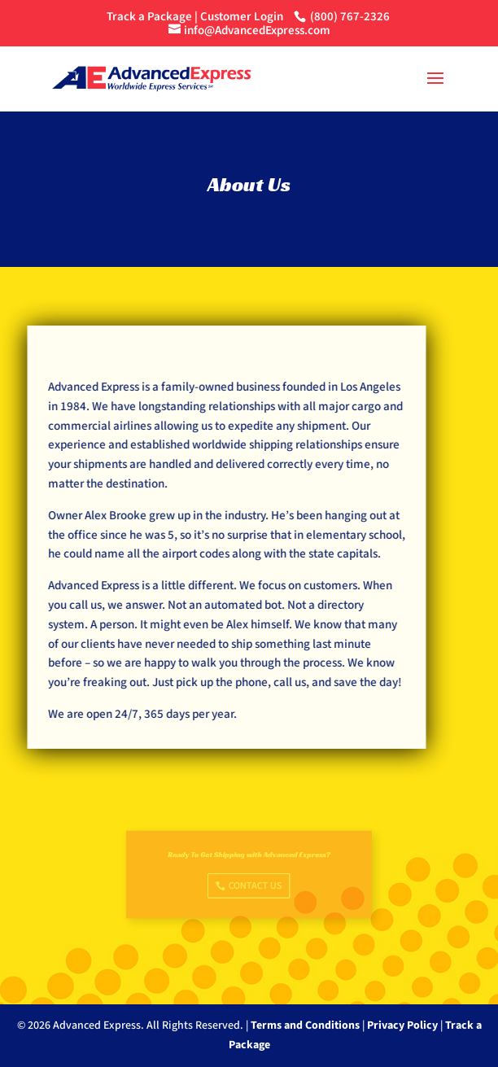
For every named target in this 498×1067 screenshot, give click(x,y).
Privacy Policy (402, 1025)
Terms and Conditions (305, 1025)
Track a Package (149, 16)
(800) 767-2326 (350, 16)
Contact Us (254, 884)
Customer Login (241, 16)
